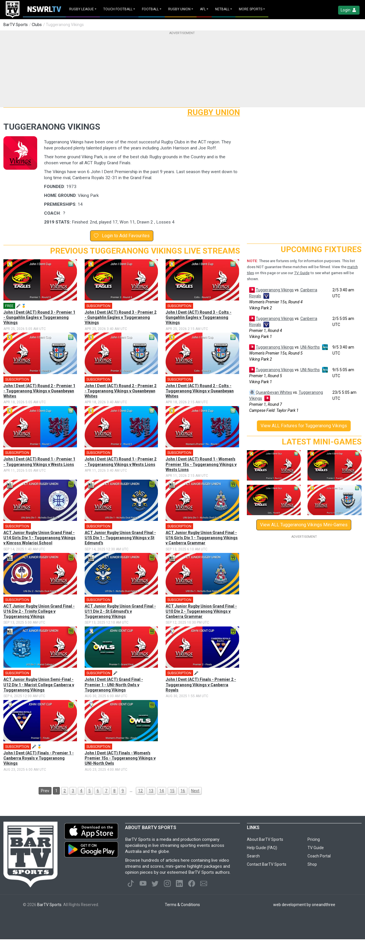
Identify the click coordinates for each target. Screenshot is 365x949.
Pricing (314, 839)
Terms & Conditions (182, 904)
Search (253, 856)
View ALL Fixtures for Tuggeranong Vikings (304, 425)
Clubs (37, 24)
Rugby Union (213, 112)
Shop (312, 864)
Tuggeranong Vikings (275, 290)
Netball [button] (222, 9)
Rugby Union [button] (179, 9)
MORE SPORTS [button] (250, 9)
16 (182, 790)
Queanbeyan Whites (274, 392)
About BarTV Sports (265, 839)
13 (151, 790)
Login (349, 10)
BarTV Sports (15, 24)
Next (195, 790)
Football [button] (150, 9)
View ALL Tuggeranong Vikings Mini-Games (304, 524)
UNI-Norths (310, 347)
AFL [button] (203, 9)
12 (140, 790)
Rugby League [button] (81, 9)
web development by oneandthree (304, 904)
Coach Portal (319, 856)
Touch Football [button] (117, 9)
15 (172, 790)
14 (161, 790)
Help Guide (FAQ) (262, 847)
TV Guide (302, 273)
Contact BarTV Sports (266, 864)
